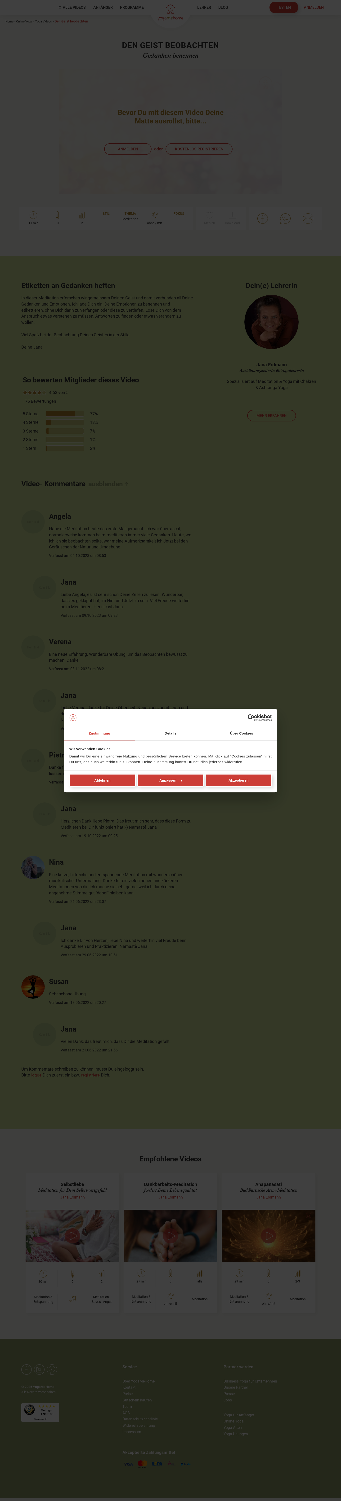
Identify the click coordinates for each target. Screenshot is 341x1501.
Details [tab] (170, 733)
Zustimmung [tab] (99, 733)
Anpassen (170, 780)
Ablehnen (102, 780)
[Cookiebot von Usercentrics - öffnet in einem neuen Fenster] (251, 717)
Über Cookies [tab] (241, 733)
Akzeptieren (239, 780)
